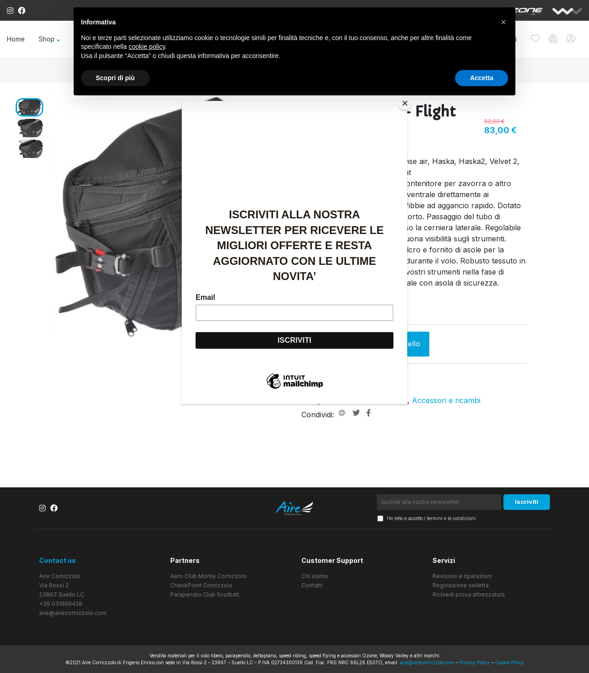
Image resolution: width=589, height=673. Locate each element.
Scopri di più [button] (115, 78)
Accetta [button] (481, 78)
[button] (503, 22)
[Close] (405, 103)
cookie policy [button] (147, 46)
